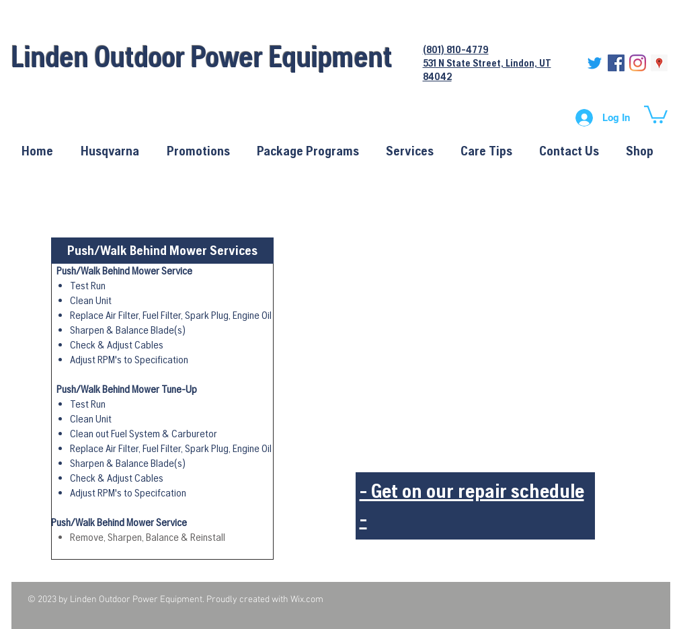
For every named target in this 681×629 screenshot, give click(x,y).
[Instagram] (637, 62)
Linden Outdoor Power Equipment (202, 56)
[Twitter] (594, 62)
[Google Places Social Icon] (659, 62)
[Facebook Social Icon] (616, 62)
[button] (656, 113)
